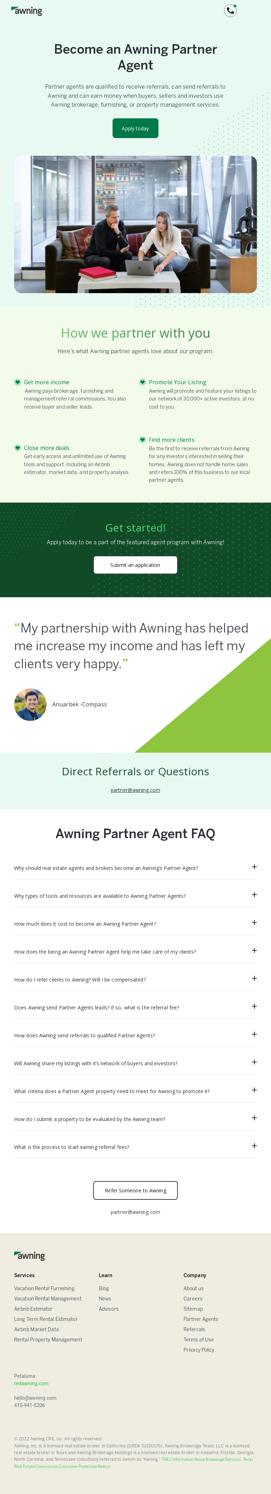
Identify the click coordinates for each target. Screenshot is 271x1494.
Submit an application (135, 565)
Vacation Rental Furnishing (44, 1289)
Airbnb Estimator (33, 1309)
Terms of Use (198, 1340)
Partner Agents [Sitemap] (200, 1319)
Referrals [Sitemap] (194, 1330)
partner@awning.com (135, 790)
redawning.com (31, 1383)
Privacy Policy (198, 1350)
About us (193, 1289)
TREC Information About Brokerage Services (201, 1460)
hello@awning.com (35, 1398)
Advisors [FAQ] (109, 1309)
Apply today (135, 128)
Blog (104, 1289)
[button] (230, 10)
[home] (26, 10)
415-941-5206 (29, 1405)
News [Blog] (105, 1299)
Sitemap (193, 1309)
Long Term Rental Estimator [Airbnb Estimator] (46, 1319)
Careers (193, 1299)
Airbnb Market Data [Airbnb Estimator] (36, 1330)
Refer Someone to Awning (135, 1190)
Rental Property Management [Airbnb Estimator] (48, 1340)
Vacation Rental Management (48, 1299)
